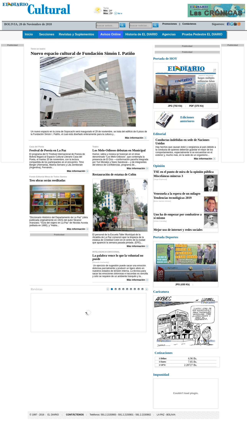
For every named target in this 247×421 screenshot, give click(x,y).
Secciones (46, 34)
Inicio (30, 34)
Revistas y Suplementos (77, 34)
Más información (134, 138)
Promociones (169, 24)
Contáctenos (189, 24)
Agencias (169, 34)
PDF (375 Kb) (196, 106)
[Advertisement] (12, 104)
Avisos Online (110, 34)
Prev (108, 289)
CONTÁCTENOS (75, 414)
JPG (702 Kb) (175, 106)
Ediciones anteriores (187, 119)
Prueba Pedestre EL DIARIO (203, 34)
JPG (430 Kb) (182, 284)
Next (146, 289)
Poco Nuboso (98, 12)
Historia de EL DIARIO (141, 34)
